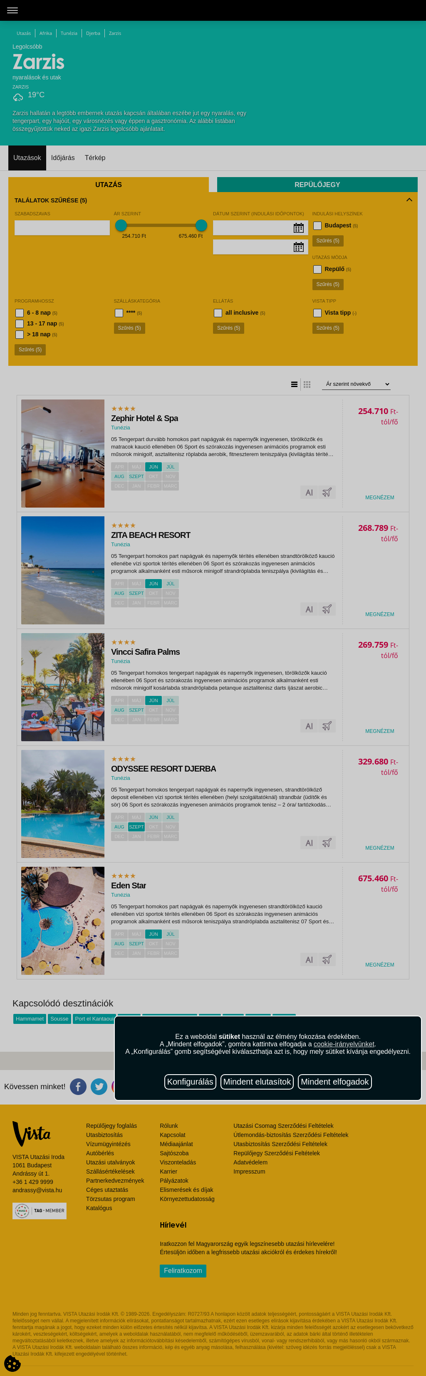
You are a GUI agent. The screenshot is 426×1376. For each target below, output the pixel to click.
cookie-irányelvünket (344, 1044)
